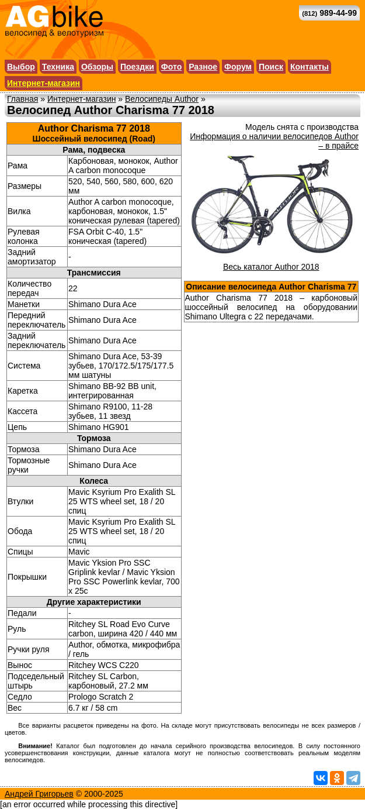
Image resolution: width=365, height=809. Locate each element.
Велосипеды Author (162, 99)
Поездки (137, 66)
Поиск (271, 66)
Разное (203, 66)
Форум (238, 66)
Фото (171, 66)
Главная (22, 99)
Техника (58, 66)
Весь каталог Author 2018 (271, 266)
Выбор (21, 66)
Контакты (309, 66)
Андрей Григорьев (39, 793)
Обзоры (97, 66)
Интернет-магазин (43, 83)
